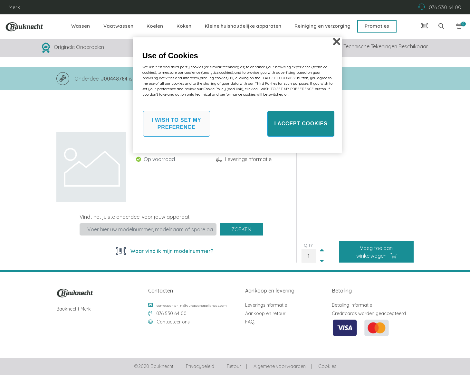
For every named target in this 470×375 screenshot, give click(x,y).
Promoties (377, 26)
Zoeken (241, 229)
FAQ (249, 322)
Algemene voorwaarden (280, 366)
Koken (184, 26)
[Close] (336, 41)
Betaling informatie (352, 305)
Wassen (80, 26)
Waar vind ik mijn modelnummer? (171, 251)
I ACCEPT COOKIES (300, 123)
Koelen (155, 26)
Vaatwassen (118, 26)
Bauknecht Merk (73, 309)
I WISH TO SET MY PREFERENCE (176, 123)
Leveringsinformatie (248, 159)
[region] (237, 95)
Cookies (327, 366)
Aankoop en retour (265, 313)
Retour (234, 366)
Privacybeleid (200, 366)
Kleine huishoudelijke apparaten (243, 26)
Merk (14, 7)
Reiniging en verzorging (322, 26)
